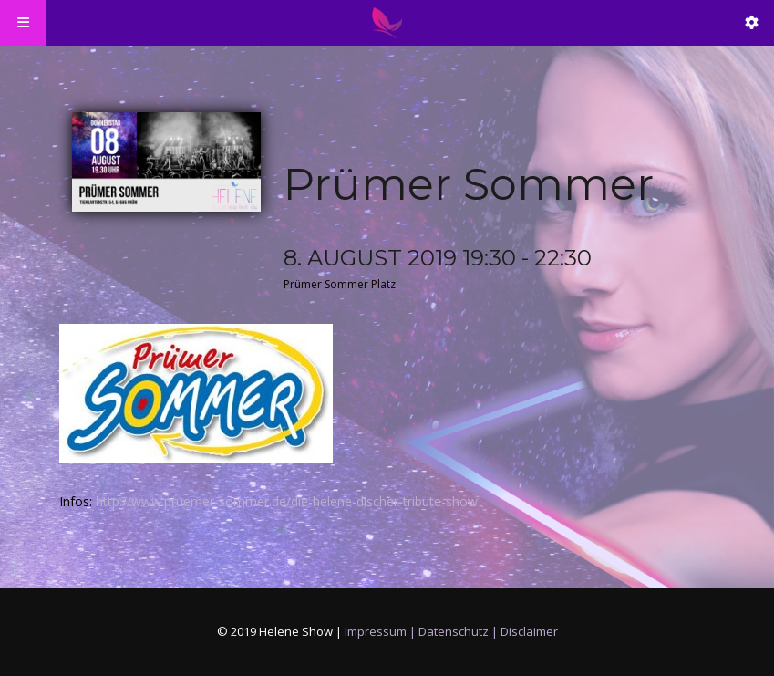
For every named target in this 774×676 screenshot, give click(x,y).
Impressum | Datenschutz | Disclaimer (451, 631)
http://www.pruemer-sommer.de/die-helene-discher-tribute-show (287, 501)
